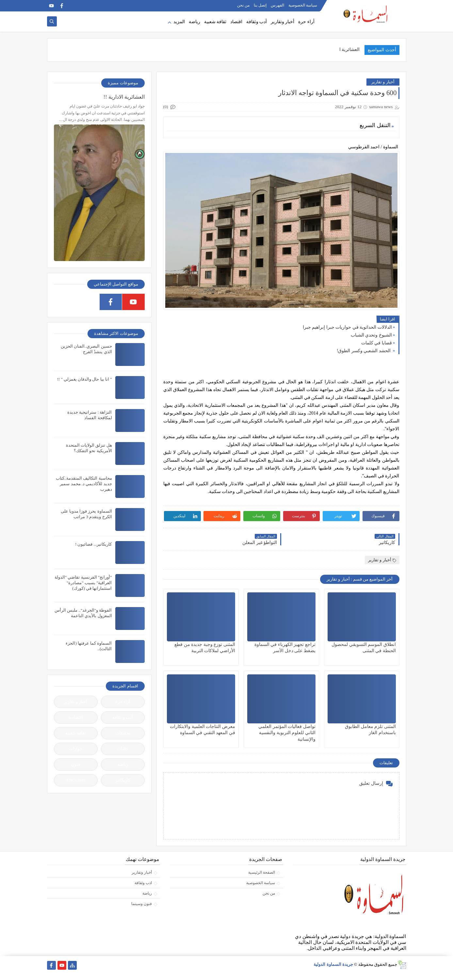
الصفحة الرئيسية (261, 872)
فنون (75, 764)
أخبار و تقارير (383, 81)
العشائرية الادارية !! (124, 97)
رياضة (194, 21)
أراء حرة (306, 21)
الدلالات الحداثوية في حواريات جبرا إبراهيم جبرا (347, 327)
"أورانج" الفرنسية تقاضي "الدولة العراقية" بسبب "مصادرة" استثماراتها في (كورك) (83, 583)
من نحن (243, 5)
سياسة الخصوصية (302, 5)
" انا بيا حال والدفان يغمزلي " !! (84, 379)
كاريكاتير (122, 780)
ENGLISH (76, 780)
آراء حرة (122, 701)
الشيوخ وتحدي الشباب (371, 335)
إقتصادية (75, 717)
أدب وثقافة (256, 21)
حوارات (75, 748)
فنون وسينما (141, 903)
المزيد (179, 21)
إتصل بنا (260, 5)
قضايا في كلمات (376, 342)
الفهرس (277, 5)
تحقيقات (122, 733)
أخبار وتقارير (283, 21)
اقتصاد (236, 21)
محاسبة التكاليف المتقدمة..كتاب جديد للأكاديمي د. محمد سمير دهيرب (84, 484)
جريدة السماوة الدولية (333, 964)
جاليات (123, 748)
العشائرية (351, 49)
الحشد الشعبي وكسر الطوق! (364, 350)
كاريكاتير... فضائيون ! (93, 544)
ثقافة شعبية (215, 21)
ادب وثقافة (143, 883)
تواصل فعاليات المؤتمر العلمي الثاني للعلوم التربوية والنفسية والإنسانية (286, 732)
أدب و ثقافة (122, 717)
